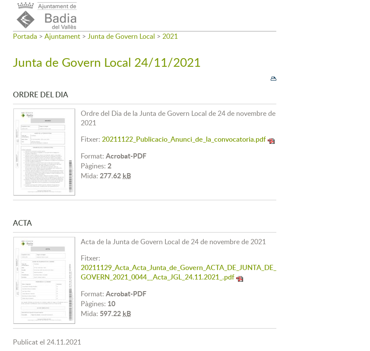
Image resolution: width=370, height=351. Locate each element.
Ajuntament (62, 36)
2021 (170, 36)
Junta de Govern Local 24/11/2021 (107, 62)
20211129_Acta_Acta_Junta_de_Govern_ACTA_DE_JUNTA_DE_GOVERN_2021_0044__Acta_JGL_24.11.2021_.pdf (178, 272)
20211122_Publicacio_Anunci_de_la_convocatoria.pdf (184, 139)
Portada (25, 36)
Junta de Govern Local (121, 36)
